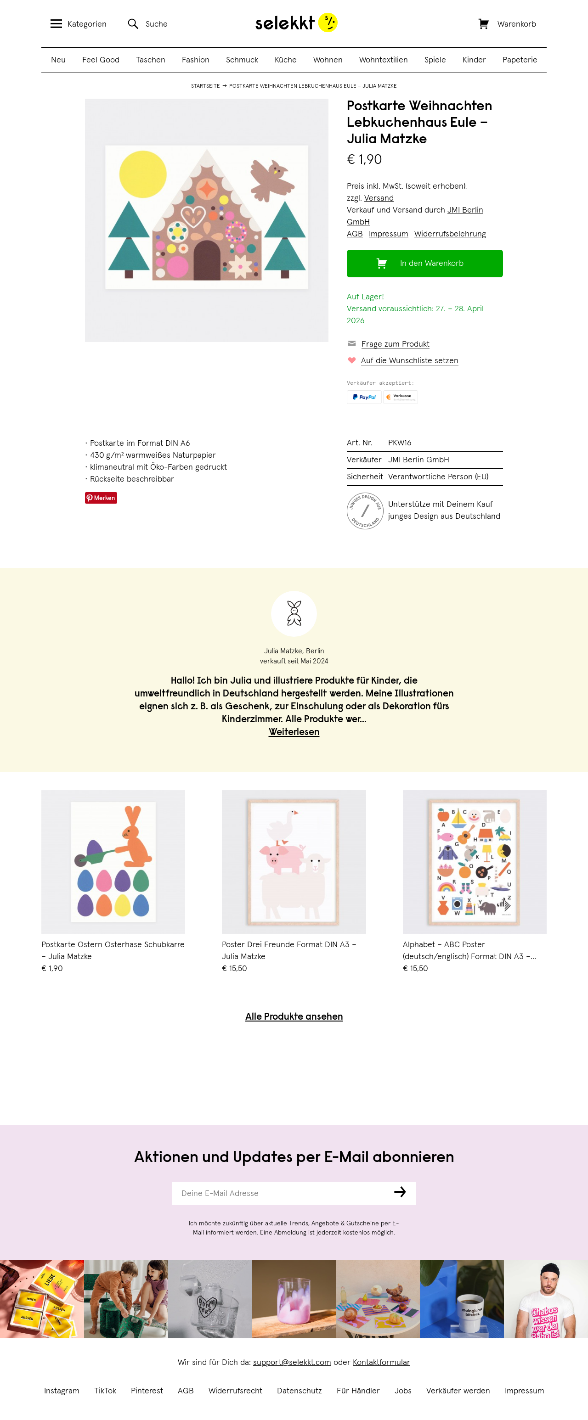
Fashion (195, 60)
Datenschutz (299, 1391)
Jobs (403, 1391)
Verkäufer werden (458, 1391)
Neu (58, 60)
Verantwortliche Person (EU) (438, 477)
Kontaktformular (381, 1362)
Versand (379, 198)
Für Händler (358, 1391)
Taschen (150, 60)
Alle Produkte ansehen (294, 1017)
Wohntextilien (383, 60)
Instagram (61, 1391)
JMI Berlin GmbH (418, 460)
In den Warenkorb (432, 263)
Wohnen (328, 60)
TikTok (105, 1391)
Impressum (524, 1391)
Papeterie (520, 60)
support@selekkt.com (292, 1362)
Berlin (315, 651)
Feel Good (100, 60)
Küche (286, 60)
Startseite (205, 86)
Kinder (474, 60)
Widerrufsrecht (235, 1391)
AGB (186, 1391)
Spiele (435, 60)
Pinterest (147, 1391)
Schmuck (242, 60)
